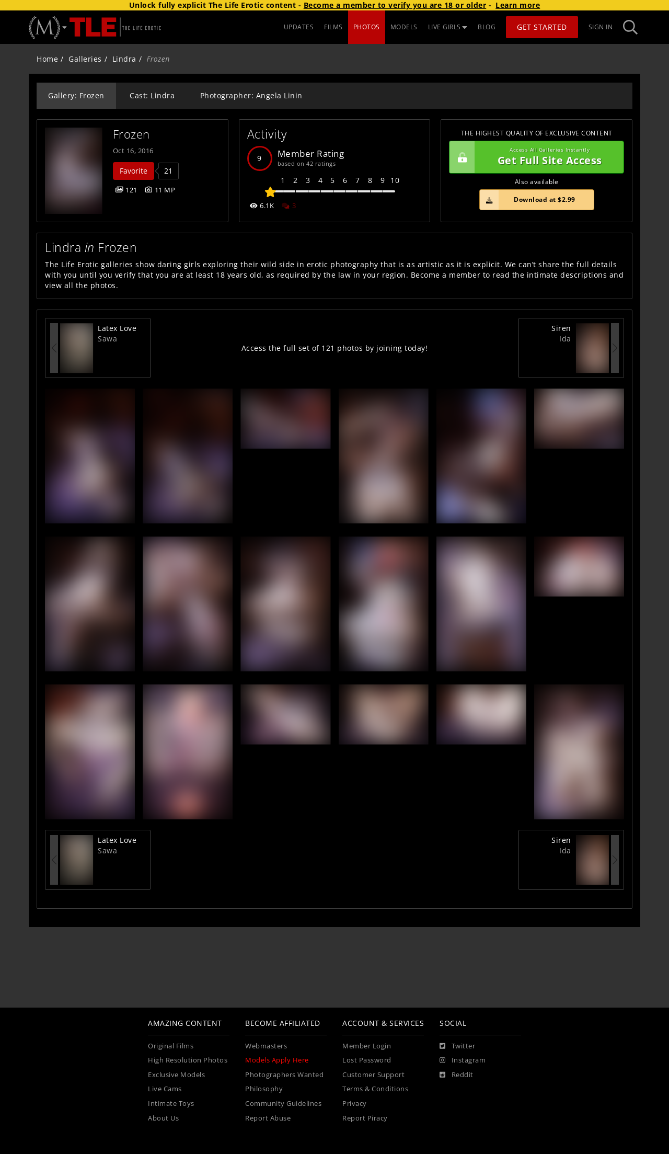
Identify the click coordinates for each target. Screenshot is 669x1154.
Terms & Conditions (375, 1088)
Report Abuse (268, 1118)
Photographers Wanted (284, 1074)
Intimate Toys (171, 1103)
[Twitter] (457, 1046)
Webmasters (266, 1046)
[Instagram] (463, 1060)
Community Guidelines (283, 1103)
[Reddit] (457, 1075)
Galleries (85, 59)
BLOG (486, 26)
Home (47, 59)
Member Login (366, 1046)
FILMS (333, 26)
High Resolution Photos (187, 1060)
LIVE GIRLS (448, 26)
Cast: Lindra (152, 95)
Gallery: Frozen (76, 95)
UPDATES (299, 26)
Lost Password (366, 1060)
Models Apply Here (277, 1060)
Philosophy (264, 1088)
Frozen (131, 134)
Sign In (601, 26)
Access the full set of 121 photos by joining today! (334, 348)
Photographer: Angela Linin (251, 95)
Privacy (354, 1103)
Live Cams (165, 1088)
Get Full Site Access (533, 157)
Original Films (170, 1046)
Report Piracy (365, 1118)
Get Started (542, 27)
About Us (163, 1118)
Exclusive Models (176, 1074)
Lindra (124, 59)
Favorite (133, 171)
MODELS (404, 26)
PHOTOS (366, 26)
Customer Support (373, 1074)
